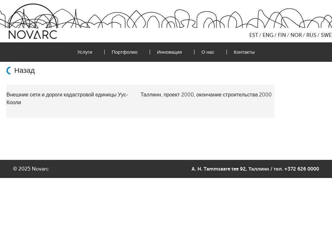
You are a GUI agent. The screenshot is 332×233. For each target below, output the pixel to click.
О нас (207, 52)
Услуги (84, 52)
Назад (24, 70)
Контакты (244, 52)
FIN (282, 35)
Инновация (169, 52)
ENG (268, 35)
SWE (326, 35)
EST (253, 35)
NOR (296, 35)
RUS (311, 35)
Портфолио (124, 52)
